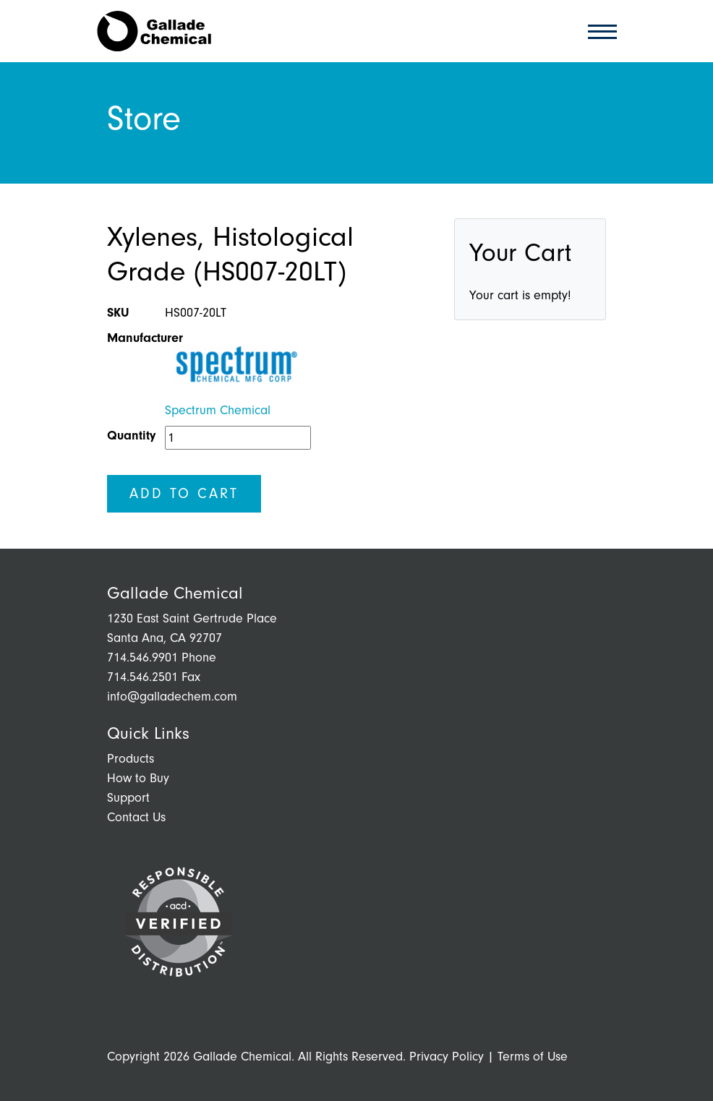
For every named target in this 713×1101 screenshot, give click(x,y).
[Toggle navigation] (598, 30)
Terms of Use (533, 1056)
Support (128, 797)
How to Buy (138, 778)
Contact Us (136, 817)
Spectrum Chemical (217, 410)
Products (130, 758)
